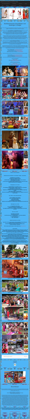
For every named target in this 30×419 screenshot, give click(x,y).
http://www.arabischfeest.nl (18, 56)
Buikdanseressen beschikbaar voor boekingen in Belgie (9, 1)
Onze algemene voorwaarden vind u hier (15, 411)
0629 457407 (12, 60)
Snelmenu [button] (20, 5)
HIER (27, 409)
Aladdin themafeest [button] (13, 5)
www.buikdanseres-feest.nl (18, 50)
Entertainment (20, 3)
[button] (8, 356)
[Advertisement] (15, 417)
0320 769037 (15, 59)
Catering (26, 3)
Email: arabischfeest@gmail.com (6, 3)
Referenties (7, 5)
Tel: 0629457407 (14, 3)
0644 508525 (16, 60)
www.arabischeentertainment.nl (19, 49)
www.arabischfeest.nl (20, 51)
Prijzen (2, 5)
